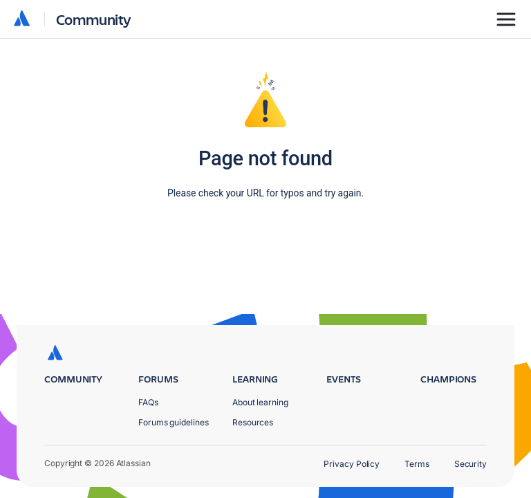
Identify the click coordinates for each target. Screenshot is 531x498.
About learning (260, 402)
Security (470, 464)
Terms (416, 464)
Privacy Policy (352, 464)
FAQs (148, 402)
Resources (252, 422)
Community (93, 19)
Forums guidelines (173, 422)
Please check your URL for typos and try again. (265, 193)
